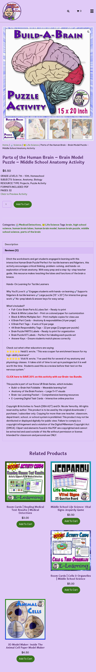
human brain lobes (23, 228)
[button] (88, 32)
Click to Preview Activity (14, 194)
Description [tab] (11, 244)
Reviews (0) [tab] (11, 250)
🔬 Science (15, 145)
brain (69, 224)
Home (5, 145)
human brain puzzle (69, 228)
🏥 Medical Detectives (28, 224)
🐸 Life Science (31, 145)
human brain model (46, 228)
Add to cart (22, 204)
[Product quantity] (6, 204)
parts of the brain (31, 231)
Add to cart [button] (25, 524)
